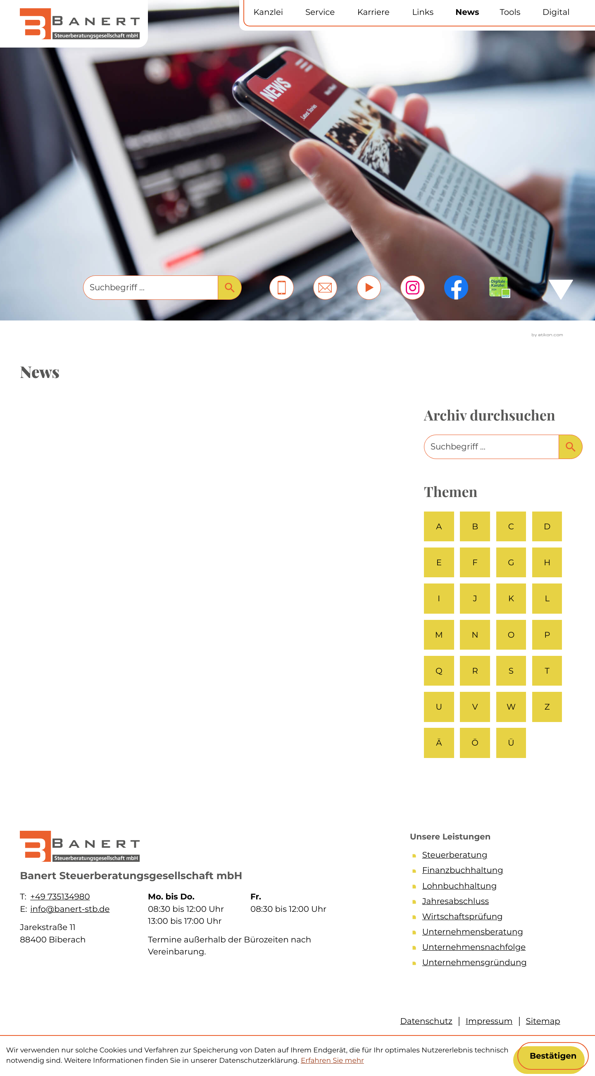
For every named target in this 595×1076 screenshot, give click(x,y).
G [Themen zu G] (511, 562)
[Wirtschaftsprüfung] (488, 918)
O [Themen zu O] (511, 635)
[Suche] (150, 287)
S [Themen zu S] (511, 671)
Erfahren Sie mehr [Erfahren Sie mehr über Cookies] (332, 1061)
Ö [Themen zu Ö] (474, 743)
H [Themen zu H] (547, 562)
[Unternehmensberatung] (488, 933)
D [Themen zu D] (547, 526)
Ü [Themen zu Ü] (511, 743)
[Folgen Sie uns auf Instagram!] (412, 287)
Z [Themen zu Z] (547, 707)
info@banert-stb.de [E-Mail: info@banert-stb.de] (69, 909)
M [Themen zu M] (439, 635)
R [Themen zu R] (475, 671)
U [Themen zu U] (439, 707)
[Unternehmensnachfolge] (488, 948)
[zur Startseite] (80, 23)
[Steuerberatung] (488, 856)
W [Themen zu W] (511, 707)
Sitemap (543, 1021)
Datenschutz (426, 1021)
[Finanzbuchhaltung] (488, 872)
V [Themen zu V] (475, 707)
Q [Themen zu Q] (439, 671)
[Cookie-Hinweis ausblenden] (553, 1056)
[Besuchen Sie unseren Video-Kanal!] (369, 287)
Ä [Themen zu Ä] (439, 743)
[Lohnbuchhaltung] (488, 887)
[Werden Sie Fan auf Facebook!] (456, 287)
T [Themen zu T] (547, 671)
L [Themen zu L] (547, 598)
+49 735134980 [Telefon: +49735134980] (60, 896)
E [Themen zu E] (439, 562)
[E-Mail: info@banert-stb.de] (325, 287)
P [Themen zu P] (547, 635)
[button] (281, 287)
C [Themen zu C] (511, 526)
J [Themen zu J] (475, 598)
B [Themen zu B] (475, 526)
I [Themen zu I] (439, 598)
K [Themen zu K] (511, 598)
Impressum (489, 1021)
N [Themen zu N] (475, 635)
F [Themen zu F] (475, 562)
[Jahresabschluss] (488, 903)
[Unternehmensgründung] (488, 964)
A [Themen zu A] (439, 526)
